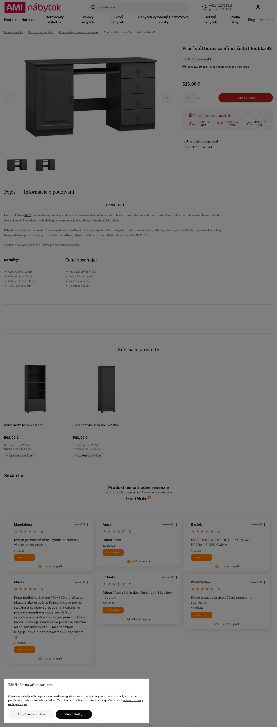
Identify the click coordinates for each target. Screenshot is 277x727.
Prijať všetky (73, 714)
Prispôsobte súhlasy (32, 714)
